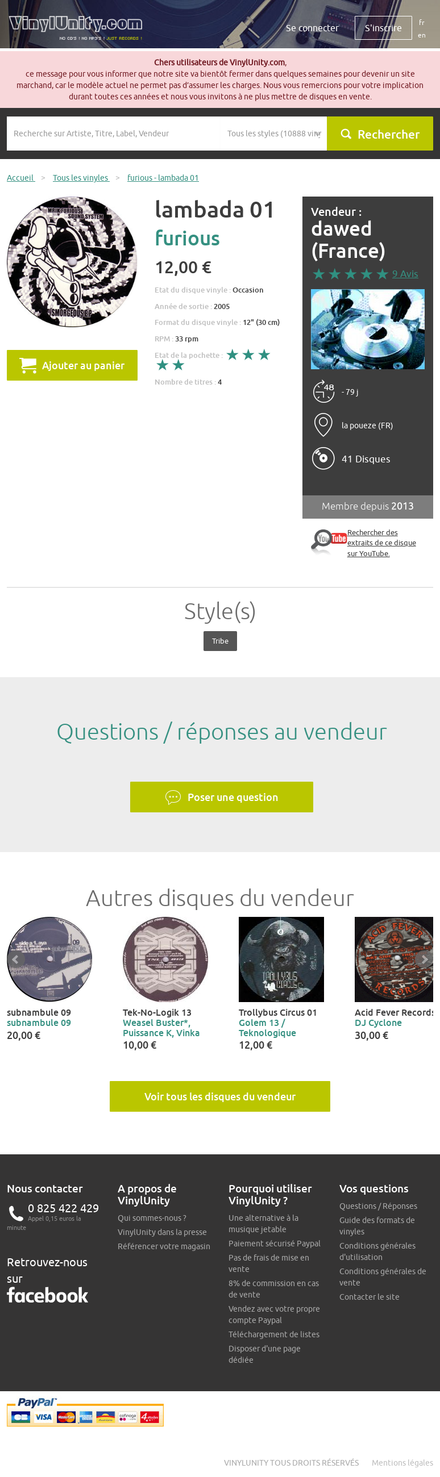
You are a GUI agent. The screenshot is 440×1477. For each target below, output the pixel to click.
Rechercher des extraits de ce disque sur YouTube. (381, 543)
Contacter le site (369, 1296)
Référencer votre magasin (164, 1246)
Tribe (220, 640)
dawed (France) (348, 239)
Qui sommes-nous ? (152, 1218)
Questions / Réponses (378, 1206)
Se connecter (312, 28)
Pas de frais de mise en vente (269, 1263)
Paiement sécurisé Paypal (275, 1243)
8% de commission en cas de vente (274, 1289)
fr (422, 22)
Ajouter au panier (71, 365)
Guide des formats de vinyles (377, 1226)
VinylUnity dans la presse (162, 1232)
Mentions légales (402, 1462)
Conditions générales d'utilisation (377, 1251)
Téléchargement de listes (274, 1334)
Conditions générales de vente (382, 1277)
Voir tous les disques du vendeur (220, 1096)
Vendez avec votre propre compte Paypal (274, 1314)
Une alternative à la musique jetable (263, 1223)
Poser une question (222, 797)
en (422, 35)
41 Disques (366, 459)
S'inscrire (383, 28)
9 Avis (405, 273)
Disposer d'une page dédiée (265, 1354)
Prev (16, 959)
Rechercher (380, 134)
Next (424, 959)
